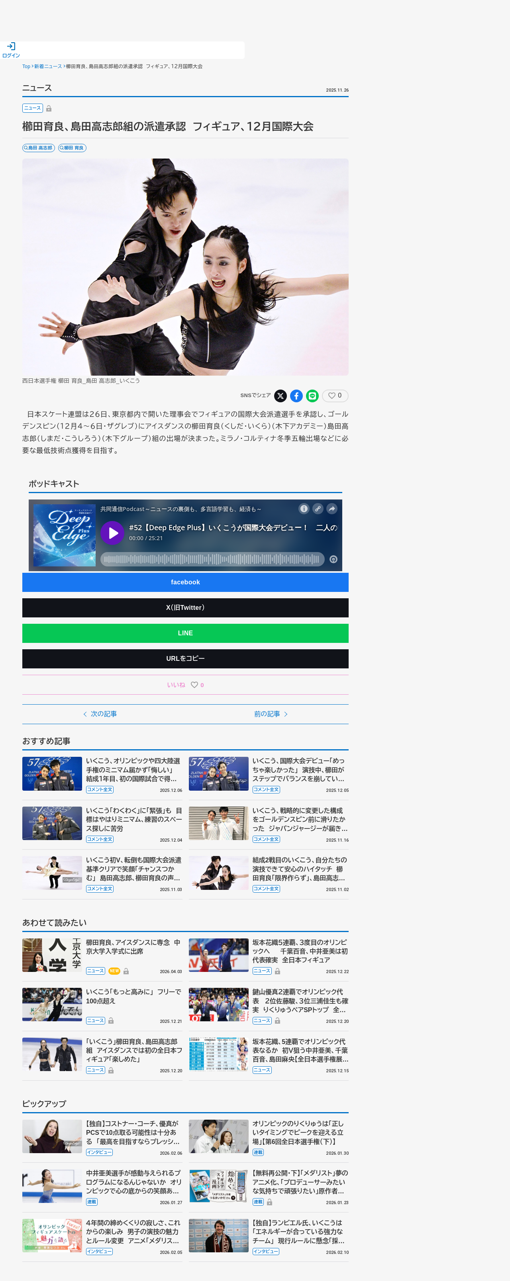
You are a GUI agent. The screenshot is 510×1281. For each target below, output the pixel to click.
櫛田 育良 (74, 147)
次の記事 (104, 714)
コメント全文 (99, 789)
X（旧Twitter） (185, 607)
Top (26, 66)
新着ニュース (48, 66)
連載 (258, 1152)
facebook (185, 582)
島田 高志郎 (40, 147)
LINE (185, 633)
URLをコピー (185, 658)
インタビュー (99, 1152)
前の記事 (267, 714)
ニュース (32, 108)
